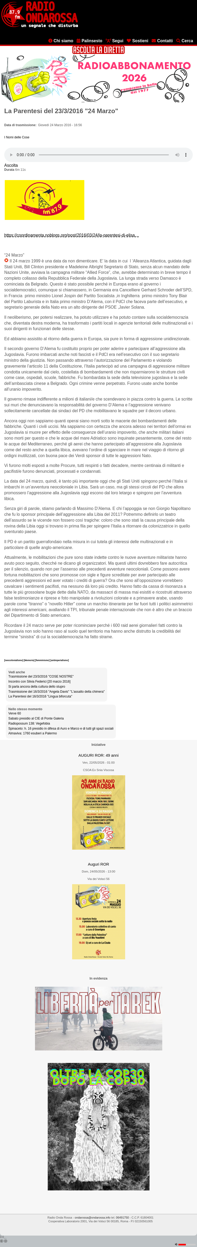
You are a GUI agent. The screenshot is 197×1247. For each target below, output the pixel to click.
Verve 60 (14, 713)
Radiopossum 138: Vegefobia (29, 723)
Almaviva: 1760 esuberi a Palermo (32, 733)
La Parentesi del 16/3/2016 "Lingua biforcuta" (40, 696)
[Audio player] (98, 155)
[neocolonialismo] (14, 660)
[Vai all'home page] (39, 27)
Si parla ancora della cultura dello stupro (36, 686)
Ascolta (11, 165)
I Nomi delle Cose (16, 137)
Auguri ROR (98, 864)
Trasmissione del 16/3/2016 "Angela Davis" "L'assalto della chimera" (56, 691)
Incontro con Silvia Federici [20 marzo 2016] (39, 681)
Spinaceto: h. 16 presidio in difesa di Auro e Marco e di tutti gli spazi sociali (60, 728)
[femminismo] (42, 660)
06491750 (122, 1217)
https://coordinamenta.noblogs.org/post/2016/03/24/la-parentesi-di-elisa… (71, 235)
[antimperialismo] (59, 660)
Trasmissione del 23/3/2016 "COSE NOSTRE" (41, 676)
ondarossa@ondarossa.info (93, 1217)
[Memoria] (29, 660)
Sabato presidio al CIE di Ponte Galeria (36, 718)
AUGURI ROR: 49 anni (98, 755)
